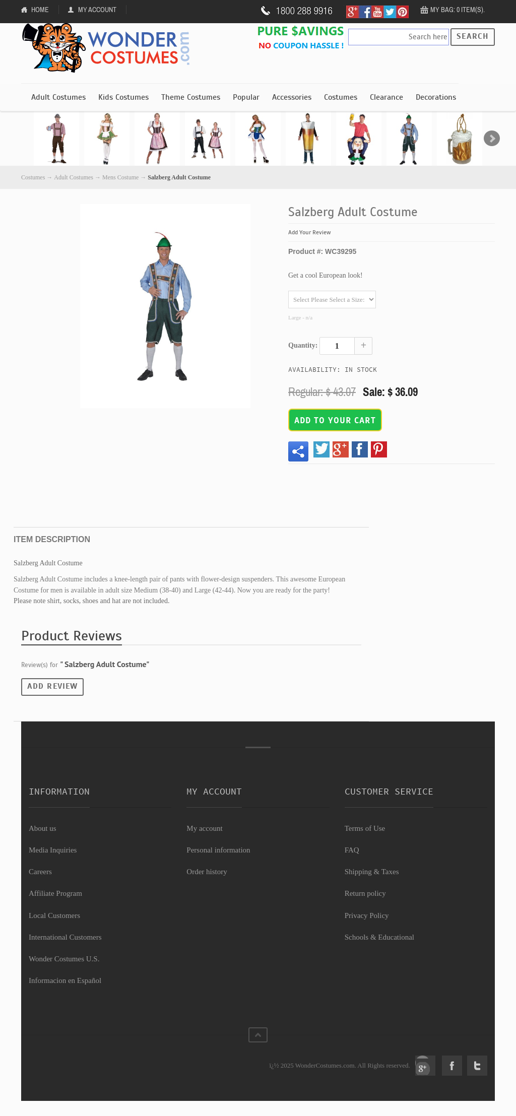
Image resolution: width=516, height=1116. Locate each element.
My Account (97, 10)
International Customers (65, 937)
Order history (206, 872)
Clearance (386, 97)
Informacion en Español (65, 980)
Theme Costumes (190, 97)
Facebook (452, 1066)
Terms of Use (365, 828)
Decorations (436, 97)
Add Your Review (309, 232)
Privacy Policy (367, 915)
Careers (40, 872)
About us (42, 828)
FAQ (352, 850)
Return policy (365, 893)
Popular (246, 97)
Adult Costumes (58, 97)
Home (40, 10)
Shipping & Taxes (372, 872)
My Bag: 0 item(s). (457, 10)
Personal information (218, 850)
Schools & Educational (379, 937)
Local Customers (54, 915)
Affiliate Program (55, 893)
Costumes (340, 97)
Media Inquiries (53, 850)
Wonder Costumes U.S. (64, 959)
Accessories (291, 97)
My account (204, 828)
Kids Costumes (123, 97)
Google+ (425, 1066)
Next (492, 138)
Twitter (477, 1066)
